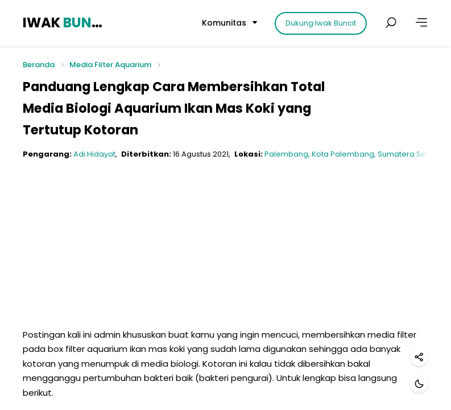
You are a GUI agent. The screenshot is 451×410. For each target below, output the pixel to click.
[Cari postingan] (391, 23)
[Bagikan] (419, 357)
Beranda (39, 65)
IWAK (64, 22)
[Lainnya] (421, 23)
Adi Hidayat (94, 154)
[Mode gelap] (419, 384)
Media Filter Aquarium (110, 64)
